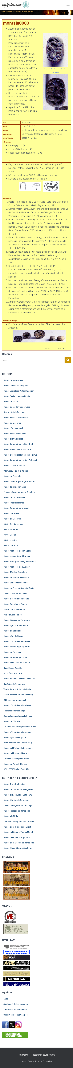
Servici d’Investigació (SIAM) (16, 759)
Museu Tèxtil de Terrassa (14, 487)
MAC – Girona (9, 535)
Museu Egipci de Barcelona (15, 625)
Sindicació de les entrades (15, 1004)
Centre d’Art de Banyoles (14, 412)
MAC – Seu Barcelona (13, 524)
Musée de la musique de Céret (17, 827)
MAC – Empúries (10, 529)
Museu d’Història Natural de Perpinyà (20, 455)
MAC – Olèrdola (10, 545)
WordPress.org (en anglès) (15, 1015)
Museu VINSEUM (10, 816)
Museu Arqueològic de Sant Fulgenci (20, 460)
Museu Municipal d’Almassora (17, 449)
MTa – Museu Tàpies (12, 615)
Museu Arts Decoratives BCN (16, 577)
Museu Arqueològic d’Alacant (16, 567)
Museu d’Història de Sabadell (16, 599)
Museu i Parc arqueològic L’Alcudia (19, 481)
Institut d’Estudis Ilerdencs (15, 593)
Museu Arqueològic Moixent (16, 508)
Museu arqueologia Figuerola (16, 647)
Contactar (23, 1055)
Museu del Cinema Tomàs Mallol (18, 832)
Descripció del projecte (44, 1055)
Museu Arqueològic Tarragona (17, 551)
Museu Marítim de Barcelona (16, 800)
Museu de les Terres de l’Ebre (16, 407)
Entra (5, 999)
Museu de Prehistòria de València (18, 588)
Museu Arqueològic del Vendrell (18, 444)
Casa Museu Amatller (13, 668)
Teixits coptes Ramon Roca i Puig (18, 695)
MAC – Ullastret (10, 540)
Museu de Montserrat (13, 380)
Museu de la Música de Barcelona (18, 843)
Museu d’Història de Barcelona (17, 732)
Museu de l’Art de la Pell (14, 497)
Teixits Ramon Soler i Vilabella (17, 689)
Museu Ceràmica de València (16, 396)
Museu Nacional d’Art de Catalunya (19, 679)
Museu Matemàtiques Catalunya (17, 848)
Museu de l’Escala (11, 721)
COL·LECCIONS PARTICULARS (16, 769)
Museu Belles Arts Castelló (15, 583)
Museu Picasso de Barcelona (16, 811)
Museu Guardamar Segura (15, 604)
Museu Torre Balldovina (14, 784)
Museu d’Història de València (16, 641)
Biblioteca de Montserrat (14, 700)
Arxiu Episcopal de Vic (13, 673)
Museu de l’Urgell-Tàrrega (15, 764)
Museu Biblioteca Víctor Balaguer (18, 391)
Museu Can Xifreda (12, 513)
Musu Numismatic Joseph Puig (17, 743)
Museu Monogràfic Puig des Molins (19, 561)
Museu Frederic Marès (13, 503)
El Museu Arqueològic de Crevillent (19, 492)
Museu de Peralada (12, 476)
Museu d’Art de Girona (13, 636)
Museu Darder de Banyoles (15, 385)
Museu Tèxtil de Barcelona (15, 572)
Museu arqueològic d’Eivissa (16, 556)
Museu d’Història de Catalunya (17, 705)
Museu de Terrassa (12, 652)
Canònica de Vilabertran (14, 684)
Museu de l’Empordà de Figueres (18, 789)
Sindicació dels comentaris (16, 1009)
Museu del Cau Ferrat (13, 439)
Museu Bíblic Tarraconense (15, 417)
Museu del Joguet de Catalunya (17, 795)
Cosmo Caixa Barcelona (14, 609)
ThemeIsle (47, 1061)
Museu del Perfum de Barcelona (18, 748)
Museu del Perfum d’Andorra (16, 753)
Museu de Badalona (12, 631)
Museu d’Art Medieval (13, 428)
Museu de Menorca (12, 423)
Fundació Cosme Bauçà (14, 711)
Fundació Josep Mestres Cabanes (18, 821)
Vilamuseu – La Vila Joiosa (15, 471)
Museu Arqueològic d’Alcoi (15, 657)
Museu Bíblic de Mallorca (14, 434)
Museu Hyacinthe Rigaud (14, 737)
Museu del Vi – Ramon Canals (16, 663)
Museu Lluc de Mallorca (14, 465)
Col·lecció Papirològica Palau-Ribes (19, 727)
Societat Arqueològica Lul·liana (17, 716)
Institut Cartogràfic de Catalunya (17, 805)
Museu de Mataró (11, 401)
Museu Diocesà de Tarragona (16, 620)
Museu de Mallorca (12, 519)
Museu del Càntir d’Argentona (16, 837)
